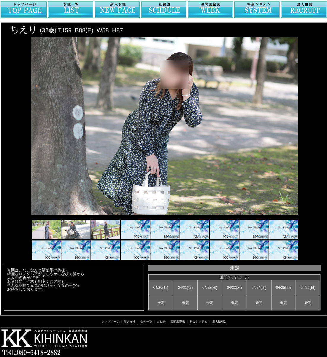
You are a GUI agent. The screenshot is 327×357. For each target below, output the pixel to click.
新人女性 (130, 321)
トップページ (110, 321)
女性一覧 (146, 321)
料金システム (198, 321)
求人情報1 (219, 321)
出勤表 (161, 321)
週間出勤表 (177, 321)
